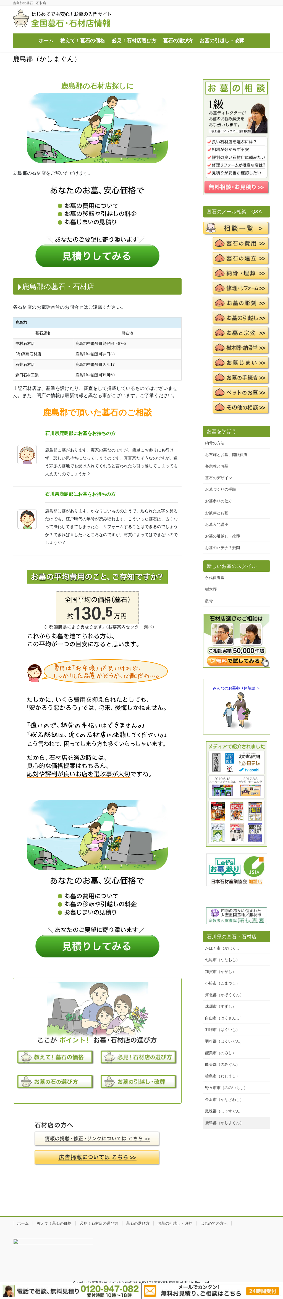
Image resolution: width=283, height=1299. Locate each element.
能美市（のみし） (220, 1053)
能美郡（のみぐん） (222, 1064)
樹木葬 (211, 589)
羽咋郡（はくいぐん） (224, 1041)
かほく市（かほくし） (224, 948)
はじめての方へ (213, 1223)
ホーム (23, 1223)
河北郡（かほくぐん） (224, 995)
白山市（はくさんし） (224, 1018)
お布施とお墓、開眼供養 (226, 454)
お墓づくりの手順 (220, 489)
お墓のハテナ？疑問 (222, 547)
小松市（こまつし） (222, 983)
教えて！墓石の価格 (54, 1223)
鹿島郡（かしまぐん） (224, 1122)
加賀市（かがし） (220, 971)
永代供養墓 (214, 577)
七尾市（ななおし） (222, 959)
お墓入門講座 (216, 524)
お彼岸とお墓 (216, 513)
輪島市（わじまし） (222, 1076)
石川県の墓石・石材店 (231, 937)
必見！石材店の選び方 (99, 1223)
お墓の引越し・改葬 (222, 536)
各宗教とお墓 (216, 466)
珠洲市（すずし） (220, 1006)
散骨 (209, 601)
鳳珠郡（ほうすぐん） (224, 1111)
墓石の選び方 (138, 1223)
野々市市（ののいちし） (226, 1087)
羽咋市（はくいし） (222, 1029)
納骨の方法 (214, 443)
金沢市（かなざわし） (224, 1099)
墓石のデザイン (218, 478)
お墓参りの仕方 (218, 501)
